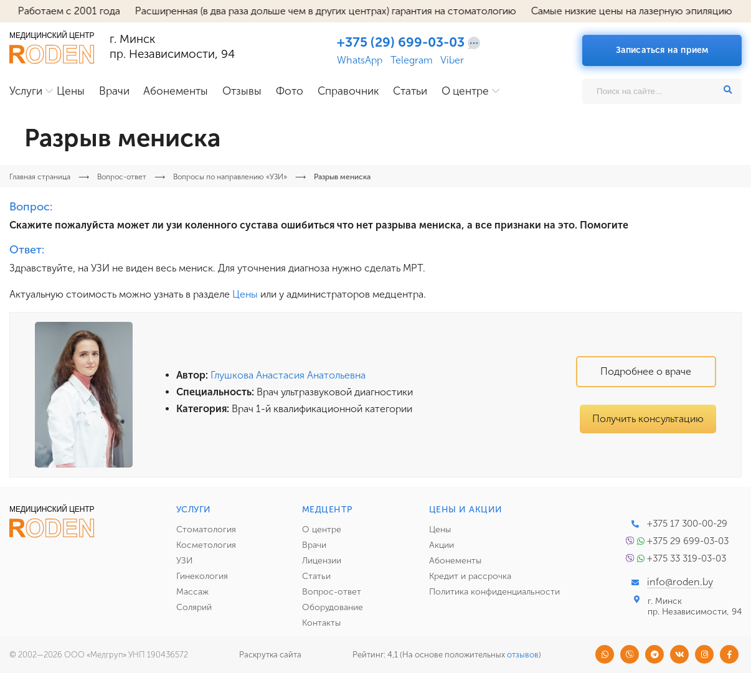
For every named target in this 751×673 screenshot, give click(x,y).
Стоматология (206, 529)
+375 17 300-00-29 (687, 523)
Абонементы (175, 91)
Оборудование (332, 607)
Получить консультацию (648, 419)
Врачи (114, 91)
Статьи (410, 91)
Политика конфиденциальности (494, 591)
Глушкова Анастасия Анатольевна (288, 375)
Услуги (25, 91)
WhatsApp (359, 60)
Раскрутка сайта (270, 654)
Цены (71, 91)
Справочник (348, 91)
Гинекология (202, 576)
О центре (465, 91)
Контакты (321, 623)
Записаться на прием (662, 50)
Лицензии (321, 560)
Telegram (411, 60)
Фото (289, 91)
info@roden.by (680, 582)
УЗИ (184, 560)
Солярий (194, 607)
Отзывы (242, 91)
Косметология (206, 545)
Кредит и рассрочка (470, 576)
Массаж (192, 591)
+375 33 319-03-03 (686, 558)
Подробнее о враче (645, 371)
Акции (441, 545)
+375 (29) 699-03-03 (401, 42)
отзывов (523, 654)
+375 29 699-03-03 (688, 541)
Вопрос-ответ (331, 591)
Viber (452, 60)
